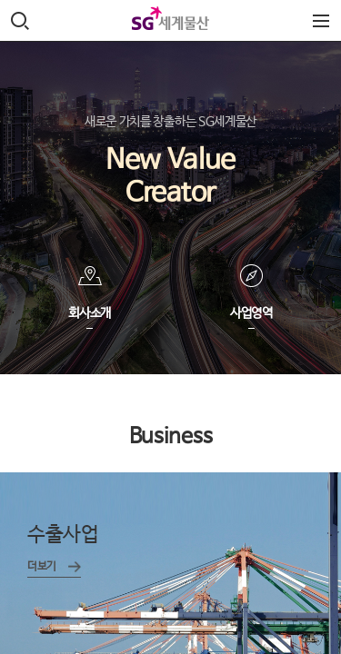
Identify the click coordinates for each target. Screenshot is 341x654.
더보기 (41, 566)
